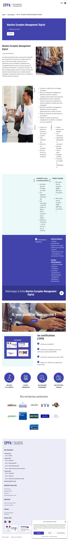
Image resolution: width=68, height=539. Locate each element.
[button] (65, 521)
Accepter (38, 533)
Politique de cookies (45, 536)
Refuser (49, 533)
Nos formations (10, 14)
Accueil (3, 14)
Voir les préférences (60, 533)
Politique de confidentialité (53, 536)
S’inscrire (10, 33)
